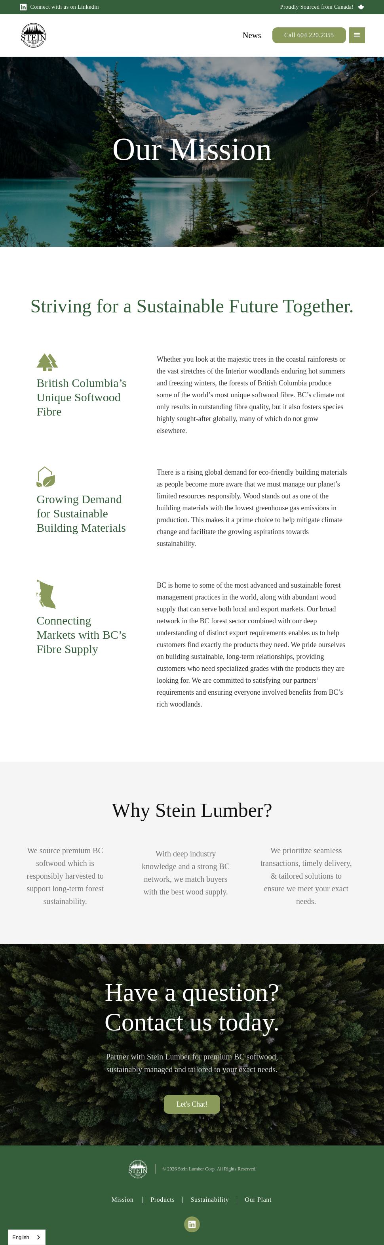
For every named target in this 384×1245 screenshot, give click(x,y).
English (20, 1237)
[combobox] (27, 1237)
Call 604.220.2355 (309, 35)
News (252, 35)
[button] (357, 35)
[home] (34, 35)
